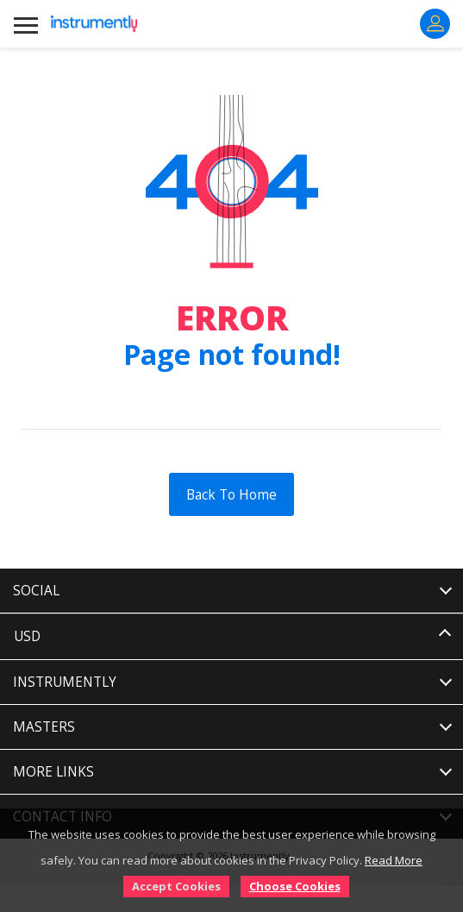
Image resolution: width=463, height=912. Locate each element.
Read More (393, 860)
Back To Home (231, 494)
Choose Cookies (295, 886)
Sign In (435, 23)
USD (27, 636)
